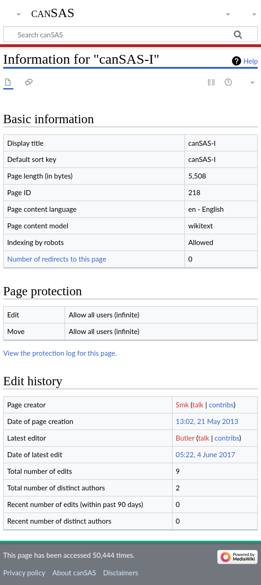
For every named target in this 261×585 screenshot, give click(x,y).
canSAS (53, 13)
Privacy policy (24, 572)
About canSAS (74, 572)
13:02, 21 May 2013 (207, 421)
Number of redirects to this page (56, 259)
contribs (221, 404)
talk (197, 404)
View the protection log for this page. (60, 353)
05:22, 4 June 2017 (205, 454)
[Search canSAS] (130, 34)
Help (250, 61)
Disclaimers (120, 572)
